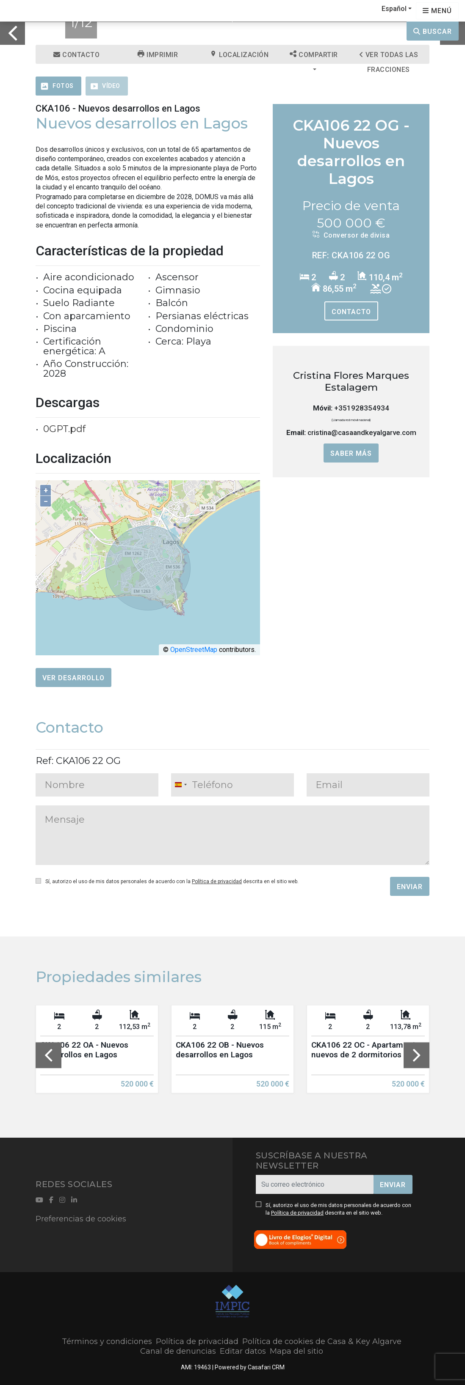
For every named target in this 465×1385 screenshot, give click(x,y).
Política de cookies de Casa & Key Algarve (321, 1341)
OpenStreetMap (193, 650)
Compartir (314, 54)
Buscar (432, 31)
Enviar (410, 887)
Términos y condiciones (107, 1341)
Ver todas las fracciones (388, 57)
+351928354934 (361, 408)
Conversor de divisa (351, 235)
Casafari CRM (266, 1367)
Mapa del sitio (296, 1351)
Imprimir (158, 54)
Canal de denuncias (178, 1351)
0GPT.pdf (64, 429)
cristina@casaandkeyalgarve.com (361, 432)
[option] (97, 1055)
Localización (239, 54)
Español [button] (394, 9)
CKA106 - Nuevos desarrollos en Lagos (118, 108)
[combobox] (180, 785)
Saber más (351, 453)
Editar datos (243, 1351)
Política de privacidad (217, 881)
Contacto (76, 55)
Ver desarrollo (73, 678)
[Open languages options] (437, 10)
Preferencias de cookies (81, 1219)
